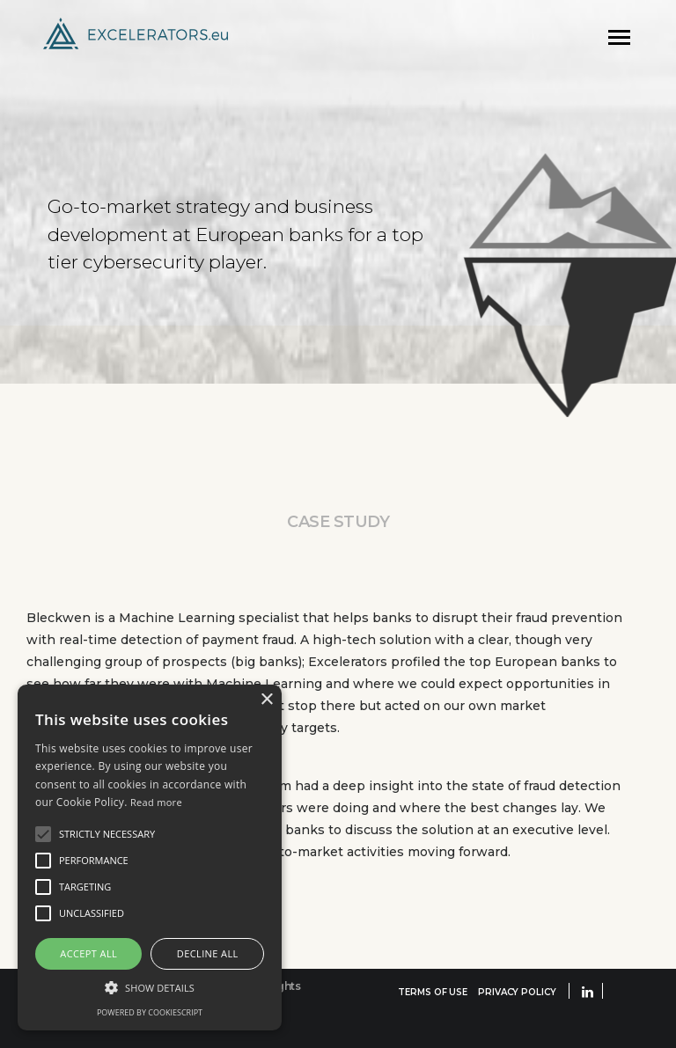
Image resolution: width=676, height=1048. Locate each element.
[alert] (150, 857)
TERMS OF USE (432, 992)
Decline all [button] (208, 953)
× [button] (266, 700)
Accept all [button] (88, 953)
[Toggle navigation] (619, 37)
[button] (149, 987)
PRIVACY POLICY (517, 992)
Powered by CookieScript (149, 1012)
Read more (156, 802)
